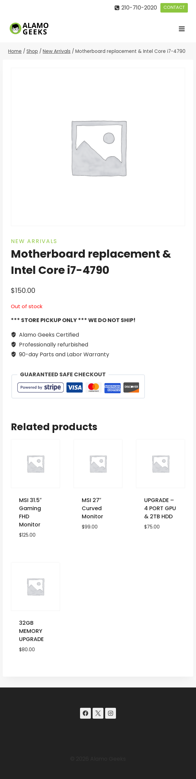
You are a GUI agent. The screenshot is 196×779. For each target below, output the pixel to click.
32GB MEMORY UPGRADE (31, 631)
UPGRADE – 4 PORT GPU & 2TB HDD (160, 508)
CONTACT (174, 7)
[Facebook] (85, 713)
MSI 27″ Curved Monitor (92, 508)
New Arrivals (34, 241)
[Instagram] (110, 713)
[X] (98, 713)
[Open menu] (181, 28)
